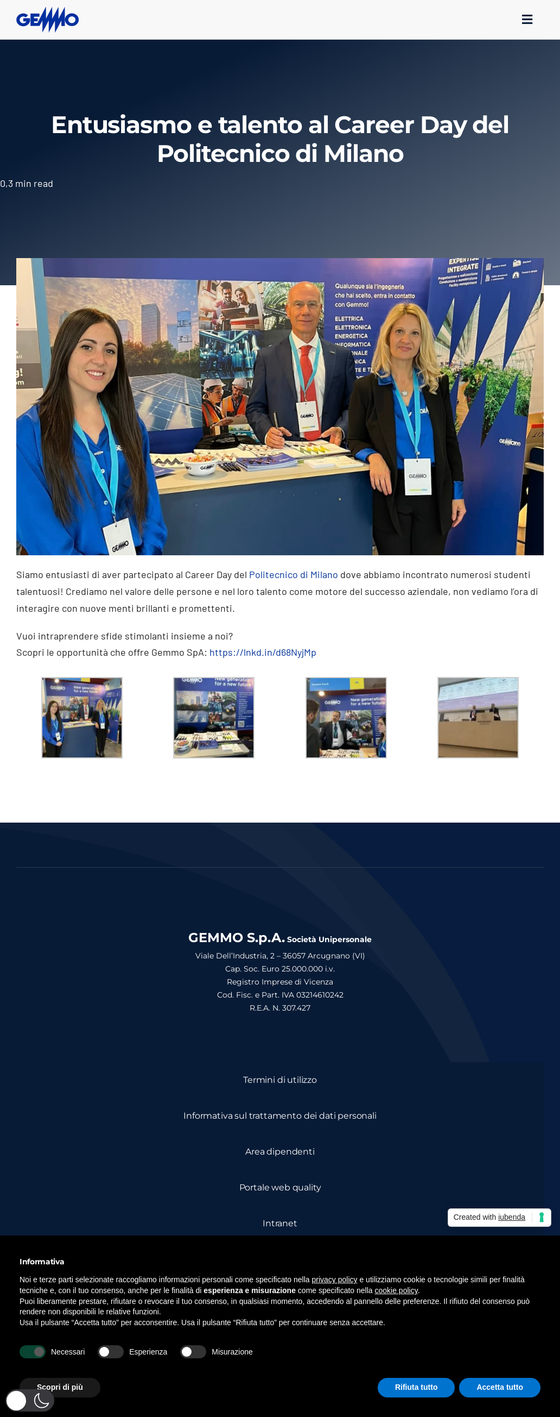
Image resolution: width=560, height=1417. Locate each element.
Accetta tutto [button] (499, 1387)
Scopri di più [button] (60, 1387)
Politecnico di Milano (293, 574)
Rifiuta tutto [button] (416, 1387)
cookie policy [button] (396, 1290)
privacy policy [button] (335, 1279)
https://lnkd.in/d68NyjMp (262, 652)
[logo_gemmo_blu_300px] (47, 11)
